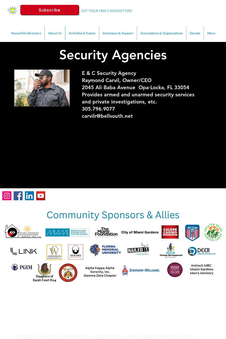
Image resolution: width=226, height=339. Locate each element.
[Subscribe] (49, 10)
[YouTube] (40, 195)
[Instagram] (6, 195)
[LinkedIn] (29, 195)
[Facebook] (18, 195)
